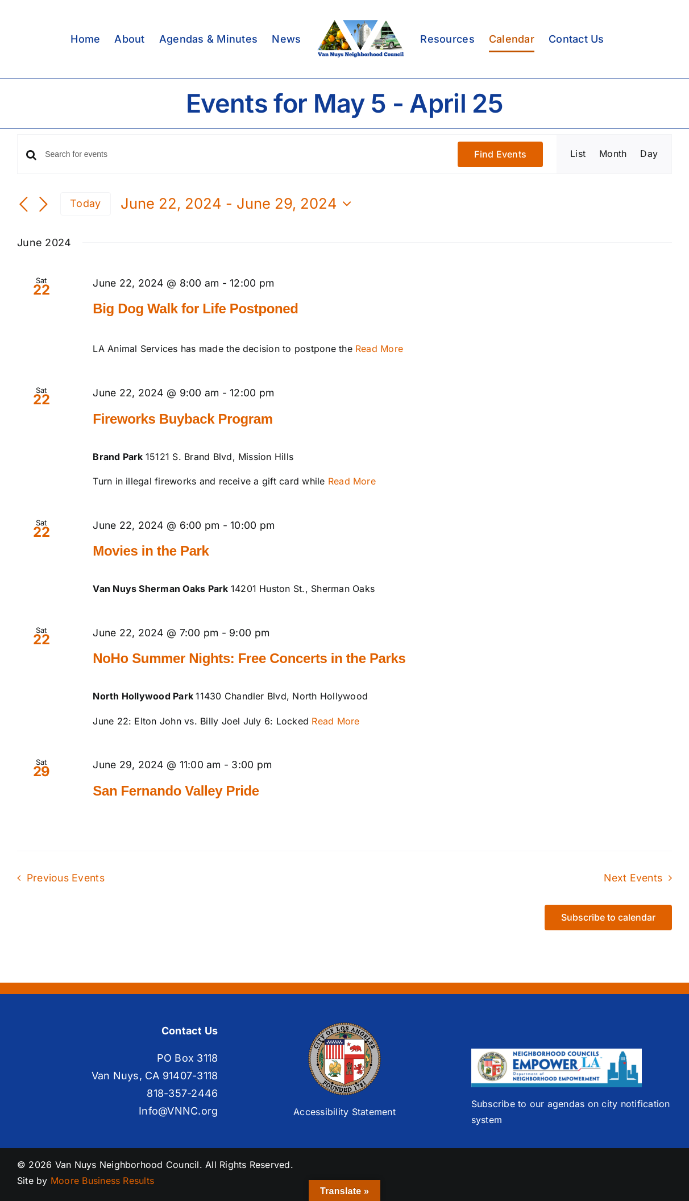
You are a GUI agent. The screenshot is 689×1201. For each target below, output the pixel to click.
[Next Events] (43, 205)
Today (85, 203)
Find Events (500, 154)
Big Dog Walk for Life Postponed (195, 308)
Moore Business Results (102, 1180)
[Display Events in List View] (578, 154)
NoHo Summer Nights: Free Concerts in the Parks (249, 658)
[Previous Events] (24, 205)
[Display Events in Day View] (649, 154)
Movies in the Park (151, 550)
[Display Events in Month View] (612, 154)
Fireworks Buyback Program (182, 418)
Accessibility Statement (344, 1111)
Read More (379, 348)
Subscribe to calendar (608, 917)
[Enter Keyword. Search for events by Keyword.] (244, 154)
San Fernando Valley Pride (176, 790)
